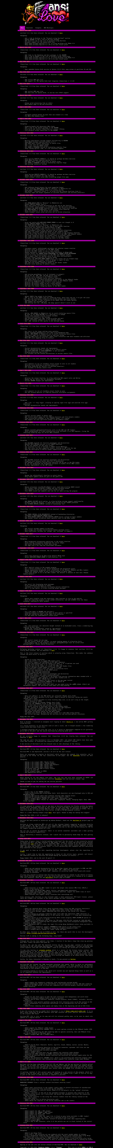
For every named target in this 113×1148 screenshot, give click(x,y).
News (22, 28)
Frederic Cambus (43, 1147)
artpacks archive (45, 950)
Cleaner (59, 1147)
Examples (38, 28)
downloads (76, 755)
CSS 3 (91, 1147)
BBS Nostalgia (48, 28)
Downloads (29, 28)
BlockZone (58, 779)
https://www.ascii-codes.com (75, 1011)
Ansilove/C (49, 877)
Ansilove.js (77, 820)
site (32, 843)
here (61, 33)
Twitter (73, 959)
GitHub (22, 851)
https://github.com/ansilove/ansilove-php (41, 933)
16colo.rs (69, 722)
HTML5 (84, 1147)
